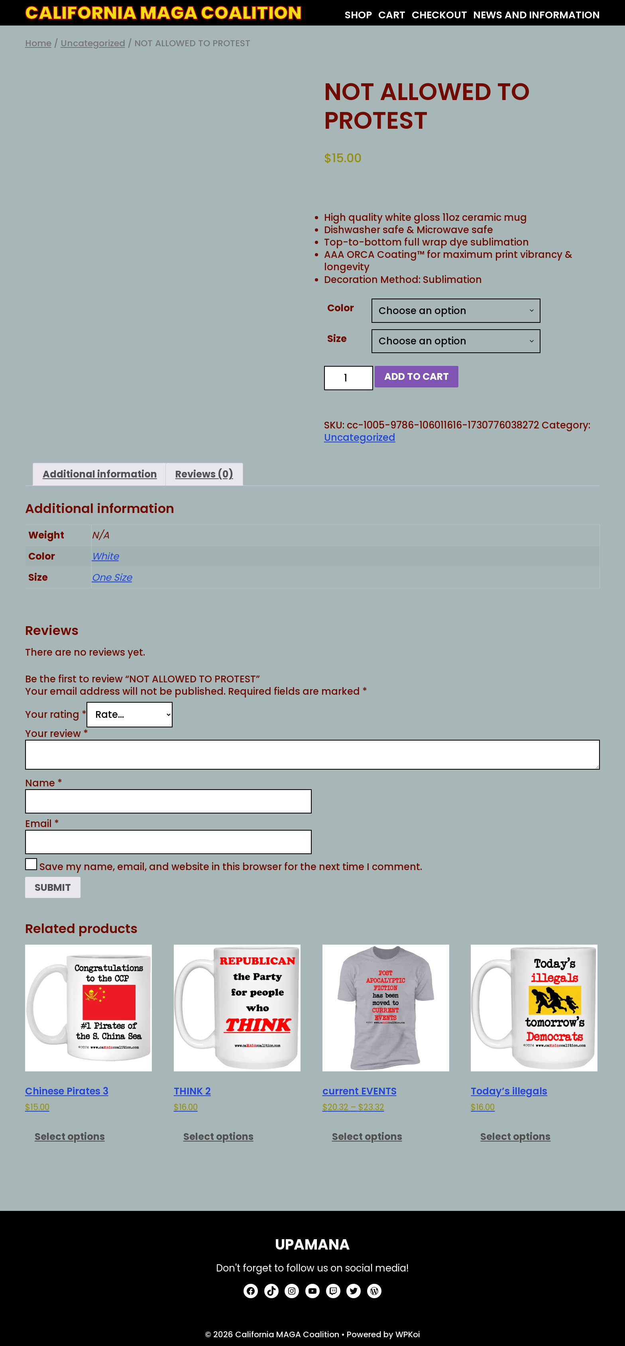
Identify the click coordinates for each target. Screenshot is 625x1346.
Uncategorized (93, 43)
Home (38, 43)
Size (337, 338)
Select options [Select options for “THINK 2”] (218, 1136)
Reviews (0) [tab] (204, 474)
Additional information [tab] (100, 474)
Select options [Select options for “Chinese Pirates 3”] (70, 1136)
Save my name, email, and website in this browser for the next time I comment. (230, 866)
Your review (56, 733)
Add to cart (416, 376)
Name (43, 783)
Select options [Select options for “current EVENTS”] (367, 1136)
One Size (112, 577)
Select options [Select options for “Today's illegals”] (515, 1136)
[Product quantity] (348, 378)
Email (42, 823)
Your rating (55, 714)
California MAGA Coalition (163, 13)
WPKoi (407, 1334)
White (105, 556)
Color (340, 307)
